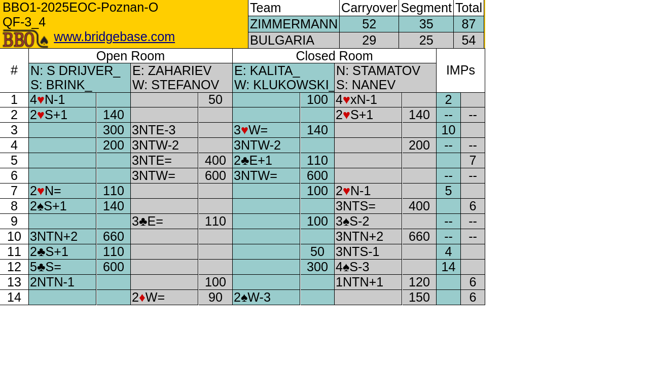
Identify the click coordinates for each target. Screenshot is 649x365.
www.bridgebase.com (114, 36)
